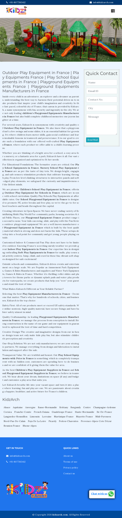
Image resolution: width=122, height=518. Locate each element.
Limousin (35, 416)
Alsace (7, 407)
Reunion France (12, 425)
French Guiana (41, 412)
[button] (9, 40)
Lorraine (46, 416)
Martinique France (64, 416)
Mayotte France (84, 416)
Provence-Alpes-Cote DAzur (96, 421)
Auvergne (30, 407)
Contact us (69, 473)
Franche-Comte (22, 412)
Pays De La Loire (37, 421)
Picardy (52, 421)
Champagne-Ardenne (104, 407)
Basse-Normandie (47, 407)
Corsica (8, 412)
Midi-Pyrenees (103, 416)
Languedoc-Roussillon (15, 416)
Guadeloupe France (62, 412)
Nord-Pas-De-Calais (14, 421)
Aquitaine (18, 407)
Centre (87, 407)
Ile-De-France (104, 412)
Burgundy (76, 407)
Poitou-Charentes (68, 421)
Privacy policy (70, 467)
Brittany (63, 407)
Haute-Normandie (84, 412)
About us (68, 455)
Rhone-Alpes (30, 425)
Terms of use (70, 461)
